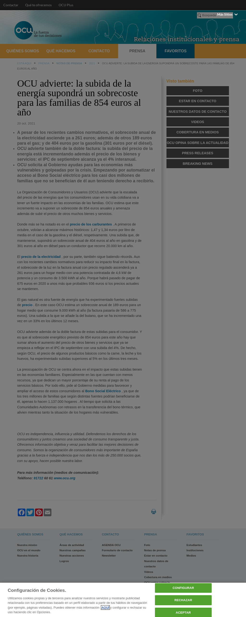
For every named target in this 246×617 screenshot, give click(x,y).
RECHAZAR (183, 600)
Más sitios (228, 14)
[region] (123, 600)
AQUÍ (105, 607)
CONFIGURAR (183, 588)
